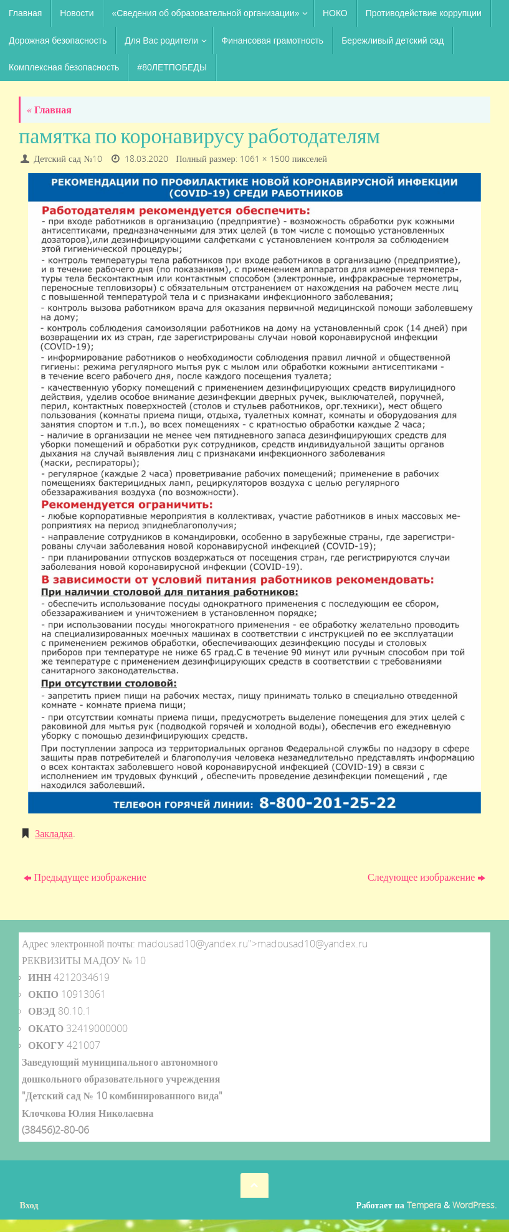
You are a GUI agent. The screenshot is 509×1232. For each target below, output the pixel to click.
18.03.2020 (146, 158)
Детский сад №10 (68, 158)
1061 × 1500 (265, 158)
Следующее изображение (426, 877)
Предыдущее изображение (85, 877)
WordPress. (474, 1205)
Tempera (424, 1205)
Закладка (54, 833)
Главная (49, 109)
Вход (29, 1205)
